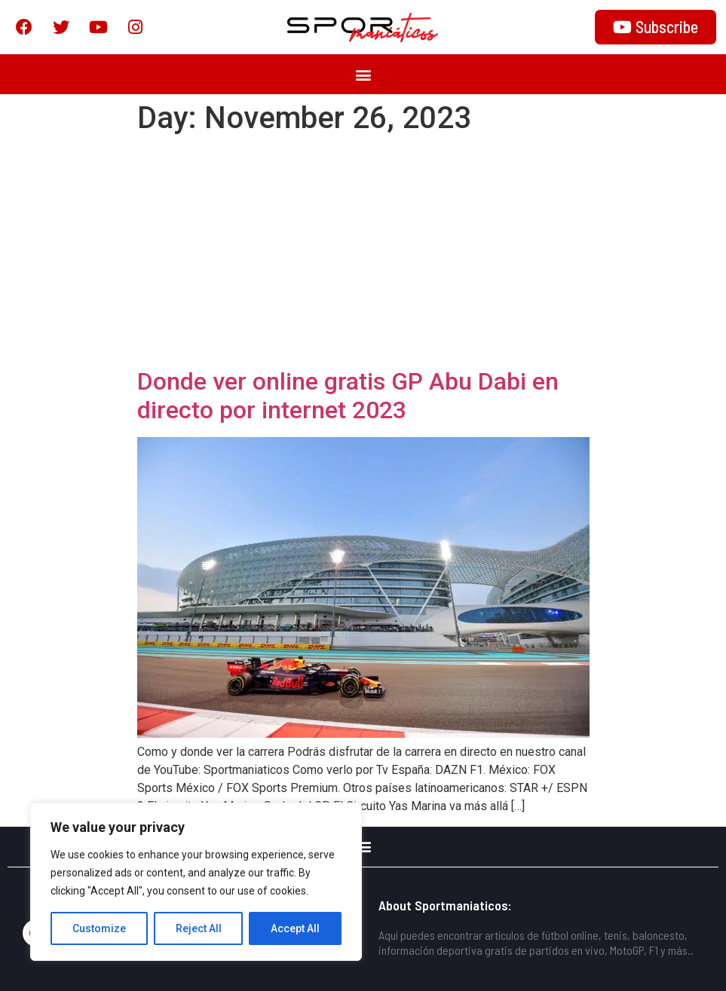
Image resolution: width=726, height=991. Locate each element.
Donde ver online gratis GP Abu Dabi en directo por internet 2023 (348, 395)
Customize (99, 928)
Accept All (295, 928)
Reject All (199, 928)
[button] (363, 74)
